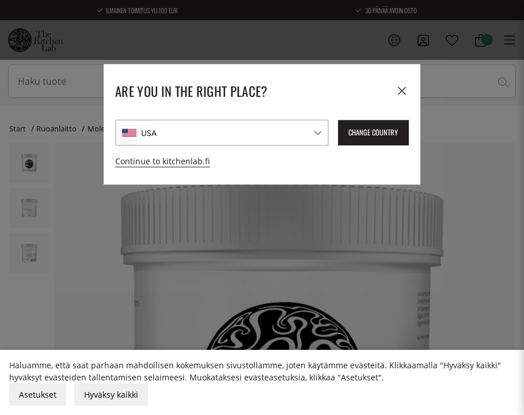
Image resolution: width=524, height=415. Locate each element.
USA (149, 132)
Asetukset (37, 394)
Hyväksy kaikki (111, 394)
